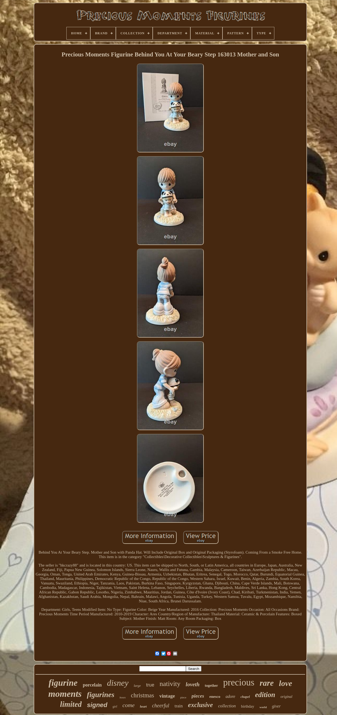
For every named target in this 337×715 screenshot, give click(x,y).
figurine (62, 683)
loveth (193, 684)
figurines (100, 694)
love (285, 683)
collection (227, 705)
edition (265, 695)
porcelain (92, 685)
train (179, 705)
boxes (123, 697)
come (128, 705)
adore (230, 696)
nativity (170, 684)
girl (115, 706)
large (137, 686)
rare (267, 683)
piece (183, 697)
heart (143, 706)
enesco (214, 696)
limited (71, 704)
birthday (247, 706)
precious (239, 682)
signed (97, 704)
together (211, 686)
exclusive (200, 704)
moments (65, 694)
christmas (142, 695)
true (150, 685)
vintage (167, 696)
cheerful (160, 705)
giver (276, 706)
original (286, 697)
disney (117, 683)
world (263, 707)
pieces (198, 696)
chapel (245, 697)
